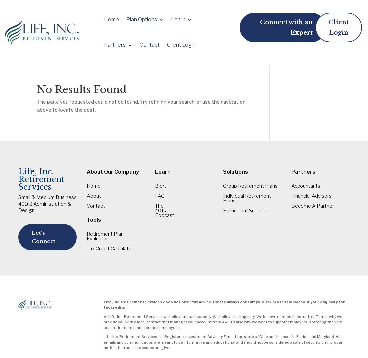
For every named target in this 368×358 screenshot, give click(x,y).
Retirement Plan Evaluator (105, 237)
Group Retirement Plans (250, 186)
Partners (115, 45)
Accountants (305, 186)
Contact (150, 45)
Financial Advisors (311, 196)
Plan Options (141, 19)
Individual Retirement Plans (247, 199)
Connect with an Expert (286, 27)
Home (111, 19)
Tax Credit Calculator (110, 249)
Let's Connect (43, 237)
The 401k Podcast (164, 211)
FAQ (160, 196)
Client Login (181, 45)
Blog (160, 186)
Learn (178, 19)
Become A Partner (312, 206)
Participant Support (245, 211)
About (94, 196)
